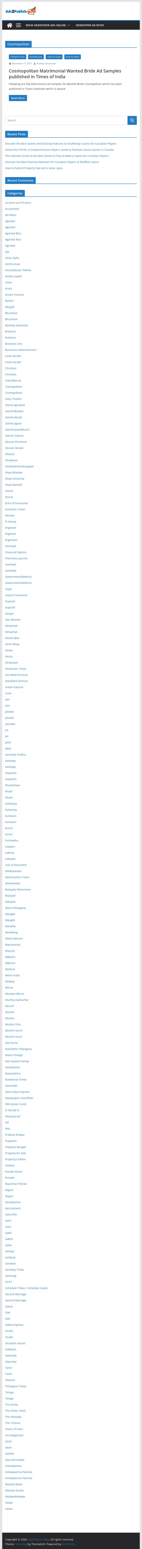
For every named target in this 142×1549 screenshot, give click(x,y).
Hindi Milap (12, 644)
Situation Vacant (15, 1343)
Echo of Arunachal (16, 503)
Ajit (7, 251)
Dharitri (10, 454)
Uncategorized (14, 1435)
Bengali (9, 307)
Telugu (9, 1392)
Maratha (10, 926)
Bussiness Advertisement (20, 350)
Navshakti (11, 1085)
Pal (7, 1122)
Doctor (9, 491)
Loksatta (10, 859)
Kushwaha (11, 840)
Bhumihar (11, 313)
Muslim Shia (13, 1024)
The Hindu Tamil (15, 1410)
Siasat (9, 1306)
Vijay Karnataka (14, 1459)
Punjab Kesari (13, 1171)
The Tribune (12, 1423)
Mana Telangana (15, 908)
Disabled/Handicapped (19, 466)
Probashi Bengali (15, 1147)
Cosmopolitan (17, 57)
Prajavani (11, 1141)
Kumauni (10, 816)
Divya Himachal (14, 478)
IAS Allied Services (16, 675)
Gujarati (10, 601)
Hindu (9, 650)
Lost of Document (16, 865)
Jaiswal (9, 711)
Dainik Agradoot (15, 405)
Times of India (54, 57)
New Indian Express (17, 1092)
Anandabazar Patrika (18, 270)
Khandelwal (12, 785)
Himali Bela (12, 638)
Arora (8, 282)
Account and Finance (18, 202)
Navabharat (12, 1067)
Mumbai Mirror (14, 993)
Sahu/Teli (11, 1214)
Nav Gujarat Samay (17, 1061)
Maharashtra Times (17, 877)
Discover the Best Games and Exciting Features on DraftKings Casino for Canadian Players (60, 143)
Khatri (9, 791)
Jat (6, 730)
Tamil (8, 1367)
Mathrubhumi (14, 938)
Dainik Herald (13, 417)
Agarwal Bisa (13, 233)
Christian (10, 368)
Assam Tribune (14, 294)
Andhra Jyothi (13, 276)
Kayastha (10, 773)
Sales (8, 1245)
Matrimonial (36, 57)
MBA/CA (10, 957)
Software (10, 1349)
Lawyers (10, 846)
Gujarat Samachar (16, 595)
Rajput (9, 1190)
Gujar (8, 589)
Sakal (8, 1233)
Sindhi (9, 1331)
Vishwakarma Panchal (18, 1472)
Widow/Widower (15, 1496)
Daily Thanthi (13, 399)
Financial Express (16, 552)
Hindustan (11, 662)
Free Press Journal (16, 558)
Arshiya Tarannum (46, 63)
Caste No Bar (13, 356)
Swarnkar (11, 1355)
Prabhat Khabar (15, 1134)
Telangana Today (15, 1386)
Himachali (11, 626)
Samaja (9, 1251)
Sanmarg (10, 1276)
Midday (9, 981)
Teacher (10, 1380)
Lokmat (9, 852)
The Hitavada (13, 1417)
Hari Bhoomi (13, 619)
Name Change (14, 1055)
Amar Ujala (12, 258)
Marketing (11, 932)
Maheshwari (13, 883)
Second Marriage (15, 1294)
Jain (7, 699)
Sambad (10, 1257)
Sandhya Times (14, 1269)
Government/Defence (18, 576)
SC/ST (8, 1282)
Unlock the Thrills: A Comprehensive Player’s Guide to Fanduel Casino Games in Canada (59, 149)
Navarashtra (13, 1073)
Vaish (8, 1441)
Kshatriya (11, 803)
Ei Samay (10, 521)
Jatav (8, 742)
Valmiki (9, 1453)
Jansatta (10, 724)
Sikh (7, 1312)
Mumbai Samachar (17, 1000)
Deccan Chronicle (16, 442)
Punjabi (10, 1177)
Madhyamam (13, 871)
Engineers (11, 540)
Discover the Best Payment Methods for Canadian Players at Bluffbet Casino (52, 162)
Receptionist (13, 1202)
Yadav (9, 1502)
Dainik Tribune (14, 435)
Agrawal (10, 245)
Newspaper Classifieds (19, 1098)
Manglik (10, 914)
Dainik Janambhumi (17, 429)
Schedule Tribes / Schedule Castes (26, 1288)
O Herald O (12, 1110)
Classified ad (13, 380)
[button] (68, 25)
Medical (10, 969)
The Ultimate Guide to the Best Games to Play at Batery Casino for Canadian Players (57, 156)
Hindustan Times (15, 668)
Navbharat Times (15, 1079)
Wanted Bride (72, 57)
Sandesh (10, 1263)
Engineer (10, 527)
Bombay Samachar (16, 325)
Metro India (12, 975)
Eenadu (10, 515)
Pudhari (10, 1165)
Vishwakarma (13, 1466)
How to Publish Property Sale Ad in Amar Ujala (33, 168)
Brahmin (10, 331)
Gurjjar (9, 613)
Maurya (10, 951)
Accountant (12, 209)
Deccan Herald (14, 448)
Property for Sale (15, 1153)
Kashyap (10, 760)
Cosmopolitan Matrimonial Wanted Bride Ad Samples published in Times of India (65, 74)
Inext (8, 693)
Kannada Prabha (15, 754)
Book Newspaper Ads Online (46, 25)
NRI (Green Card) (15, 1104)
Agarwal (10, 221)
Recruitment (13, 1208)
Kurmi (9, 828)
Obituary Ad (12, 1116)
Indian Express (14, 687)
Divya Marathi (13, 484)
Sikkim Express (14, 1325)
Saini (8, 1220)
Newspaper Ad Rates (90, 25)
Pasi (7, 1128)
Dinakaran (11, 460)
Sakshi (9, 1239)
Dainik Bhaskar (14, 411)
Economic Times (15, 509)
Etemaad (10, 546)
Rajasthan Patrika (16, 1184)
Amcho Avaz (12, 264)
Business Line (13, 343)
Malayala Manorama (18, 889)
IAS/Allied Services (16, 681)
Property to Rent (15, 1159)
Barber (9, 301)
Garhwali (10, 564)
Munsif (9, 1006)
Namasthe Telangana (18, 1049)
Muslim (9, 1012)
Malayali (10, 895)
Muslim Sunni (13, 1030)
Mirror (9, 987)
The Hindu (11, 1404)
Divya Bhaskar (14, 472)
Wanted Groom (14, 1490)
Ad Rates (10, 215)
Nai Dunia (11, 1042)
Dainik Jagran (13, 423)
